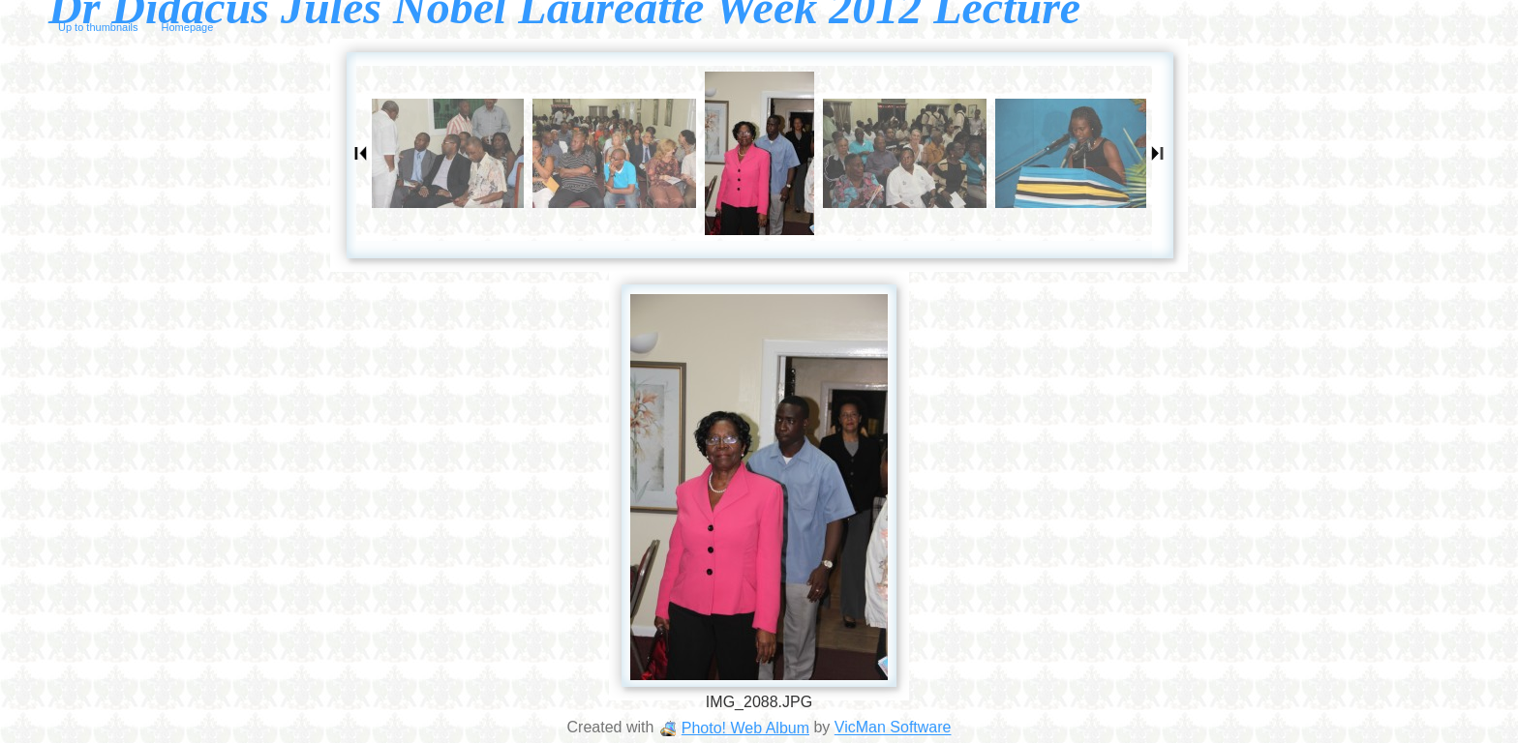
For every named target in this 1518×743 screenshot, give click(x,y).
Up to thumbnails (98, 27)
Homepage (188, 27)
